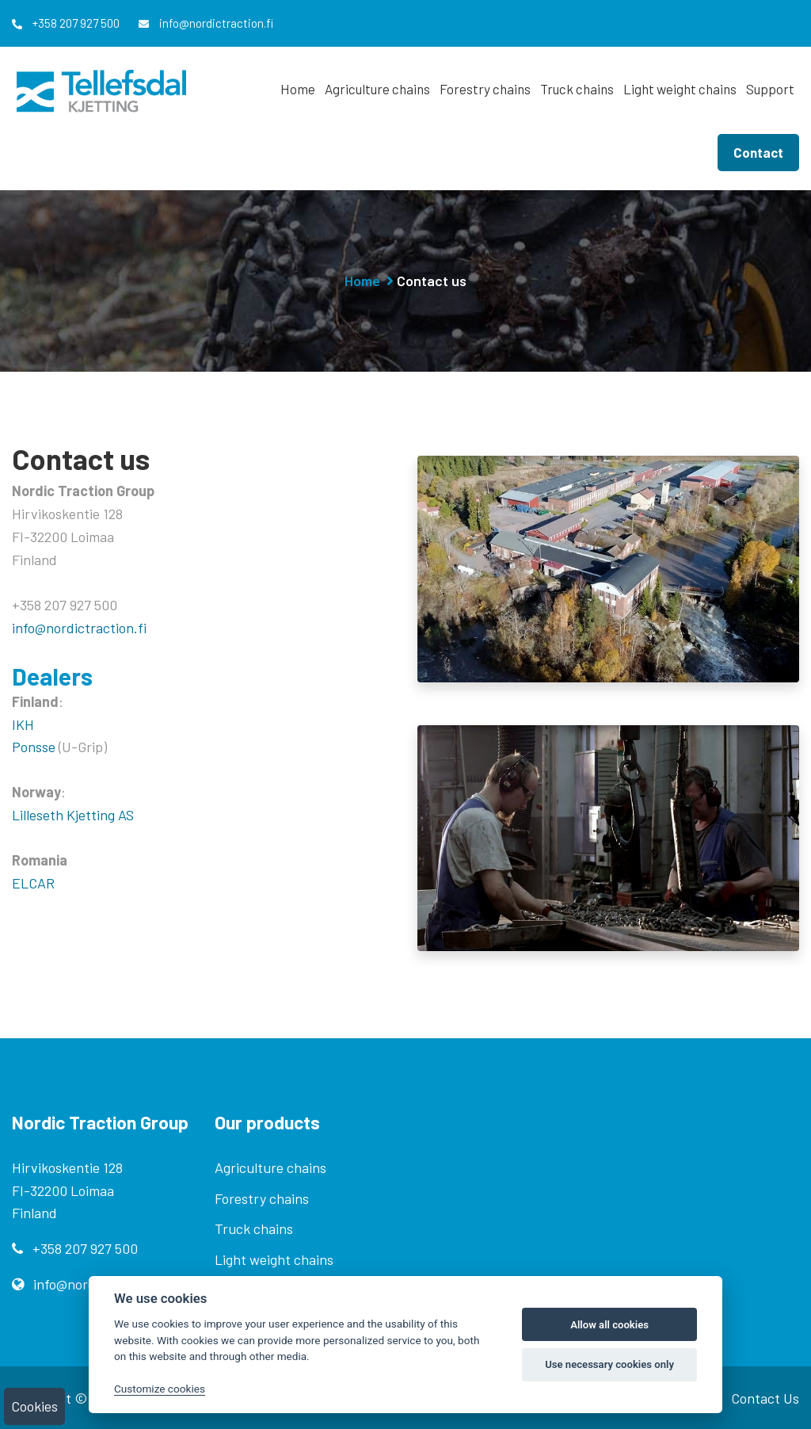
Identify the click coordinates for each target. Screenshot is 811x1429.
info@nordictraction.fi (206, 23)
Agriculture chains (377, 89)
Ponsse (33, 746)
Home (297, 89)
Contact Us (765, 1398)
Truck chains (577, 89)
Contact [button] (758, 152)
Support (770, 89)
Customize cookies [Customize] (159, 1388)
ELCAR (33, 883)
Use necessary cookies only (609, 1364)
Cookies (34, 1406)
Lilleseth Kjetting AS (73, 814)
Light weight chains (680, 89)
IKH (23, 724)
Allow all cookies (609, 1325)
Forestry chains (485, 89)
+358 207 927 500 (66, 23)
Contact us (431, 280)
